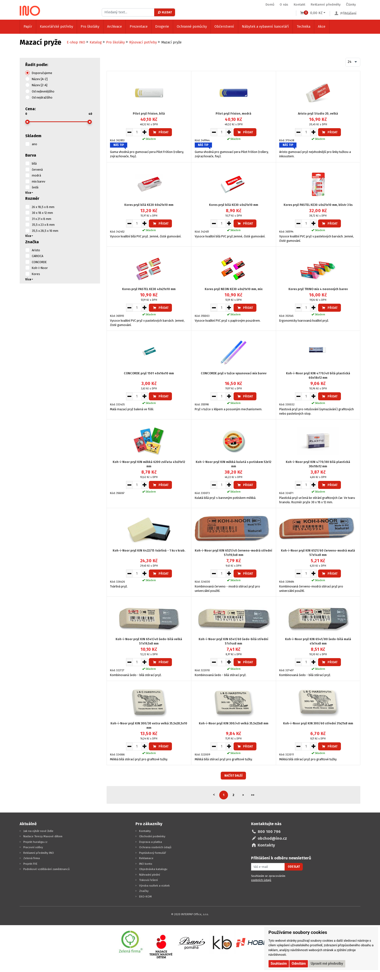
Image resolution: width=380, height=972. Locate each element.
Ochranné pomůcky (192, 27)
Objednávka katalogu (153, 869)
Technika (303, 27)
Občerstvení (224, 27)
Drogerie (162, 27)
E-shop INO (76, 42)
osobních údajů (261, 880)
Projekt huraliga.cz (35, 842)
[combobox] (352, 62)
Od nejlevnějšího (43, 91)
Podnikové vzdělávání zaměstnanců (46, 869)
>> (252, 795)
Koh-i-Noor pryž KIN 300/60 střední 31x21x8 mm (318, 723)
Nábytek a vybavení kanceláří (265, 27)
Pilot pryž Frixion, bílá (149, 113)
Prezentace (139, 27)
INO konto (145, 863)
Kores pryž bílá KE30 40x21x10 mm (233, 205)
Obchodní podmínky (152, 836)
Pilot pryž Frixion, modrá (233, 113)
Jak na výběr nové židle (38, 831)
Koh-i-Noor (40, 268)
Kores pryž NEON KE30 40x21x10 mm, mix (233, 289)
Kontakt (299, 4)
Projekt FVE (30, 863)
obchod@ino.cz (272, 838)
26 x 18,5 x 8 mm (43, 207)
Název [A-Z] (40, 79)
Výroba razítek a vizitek (154, 885)
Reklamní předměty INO (38, 853)
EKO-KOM (145, 896)
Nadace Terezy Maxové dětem (42, 836)
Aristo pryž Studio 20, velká (318, 113)
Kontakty (145, 831)
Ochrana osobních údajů (155, 847)
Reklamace (146, 858)
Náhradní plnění (149, 874)
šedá (35, 187)
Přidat (160, 132)
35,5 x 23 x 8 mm (43, 224)
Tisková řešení (148, 880)
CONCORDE (39, 262)
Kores (36, 274)
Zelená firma (31, 858)
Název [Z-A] (39, 85)
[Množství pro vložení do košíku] (137, 132)
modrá (36, 175)
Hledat (164, 12)
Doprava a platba (150, 842)
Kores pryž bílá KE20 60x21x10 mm (148, 205)
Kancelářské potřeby (56, 27)
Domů (269, 4)
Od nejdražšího (42, 97)
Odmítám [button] (299, 963)
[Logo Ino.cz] (30, 11)
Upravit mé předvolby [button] (327, 963)
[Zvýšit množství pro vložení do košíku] (144, 132)
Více (28, 192)
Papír (28, 27)
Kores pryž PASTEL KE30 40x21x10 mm (149, 289)
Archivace (114, 27)
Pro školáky (90, 27)
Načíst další (233, 775)
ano (34, 144)
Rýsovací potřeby (143, 42)
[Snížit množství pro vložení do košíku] (129, 132)
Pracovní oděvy (33, 847)
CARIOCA (37, 256)
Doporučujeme (42, 73)
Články (351, 4)
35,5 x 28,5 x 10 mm (45, 231)
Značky (144, 891)
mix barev (38, 181)
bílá (34, 163)
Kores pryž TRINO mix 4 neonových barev (318, 289)
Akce (321, 27)
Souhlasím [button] (279, 963)
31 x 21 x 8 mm (41, 219)
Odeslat (294, 866)
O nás (284, 4)
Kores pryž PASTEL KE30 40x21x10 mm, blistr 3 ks (318, 205)
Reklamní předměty (326, 4)
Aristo (36, 250)
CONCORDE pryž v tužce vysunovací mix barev (233, 373)
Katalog (96, 42)
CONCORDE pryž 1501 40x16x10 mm (149, 373)
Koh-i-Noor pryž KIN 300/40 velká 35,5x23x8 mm (233, 723)
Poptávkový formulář (152, 853)
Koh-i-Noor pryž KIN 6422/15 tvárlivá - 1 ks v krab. (149, 550)
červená (37, 169)
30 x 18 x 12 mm (42, 213)
